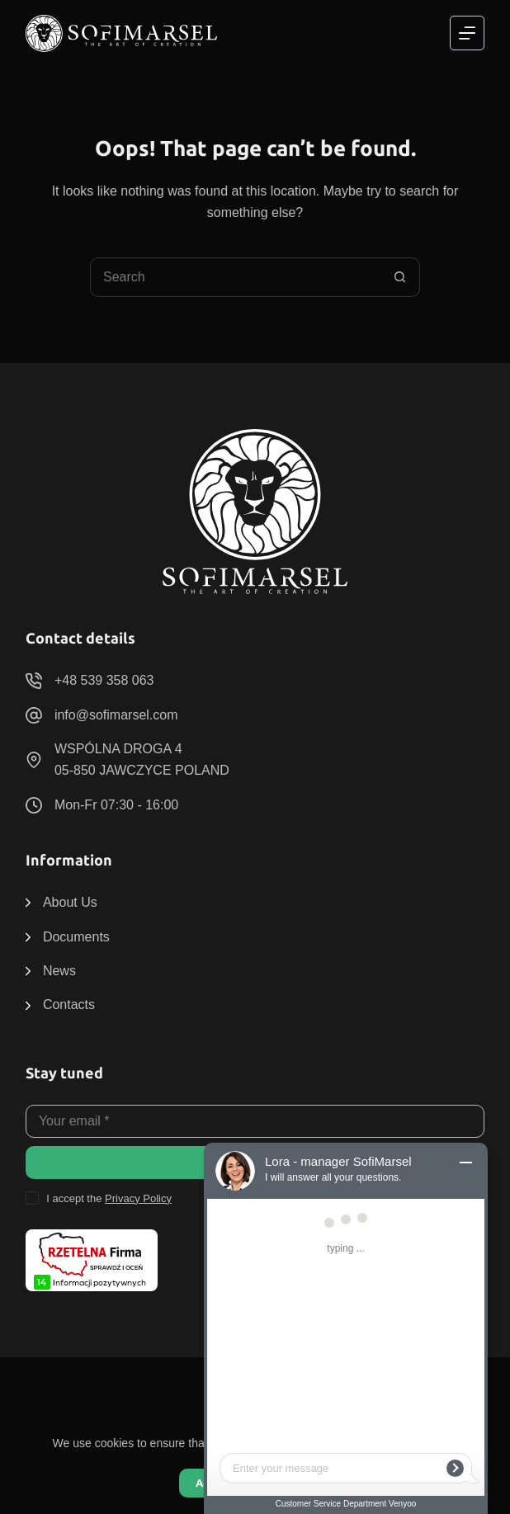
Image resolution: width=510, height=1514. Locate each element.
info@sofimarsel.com (116, 715)
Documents (76, 937)
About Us (70, 902)
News (59, 971)
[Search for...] (235, 277)
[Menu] (467, 33)
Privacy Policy (138, 1198)
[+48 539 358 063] (34, 680)
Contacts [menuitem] (69, 1005)
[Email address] (255, 1121)
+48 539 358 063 (104, 680)
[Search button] (400, 277)
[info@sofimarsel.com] (34, 715)
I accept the (109, 1198)
